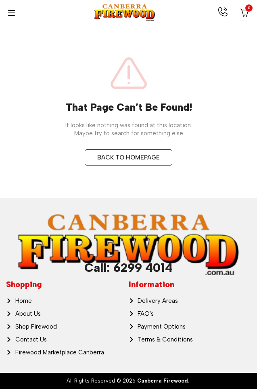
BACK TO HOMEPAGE (128, 157)
